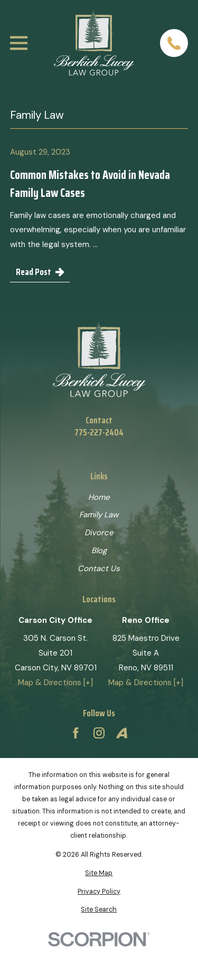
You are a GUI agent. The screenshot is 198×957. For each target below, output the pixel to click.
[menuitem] (99, 873)
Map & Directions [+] (55, 682)
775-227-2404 (99, 432)
